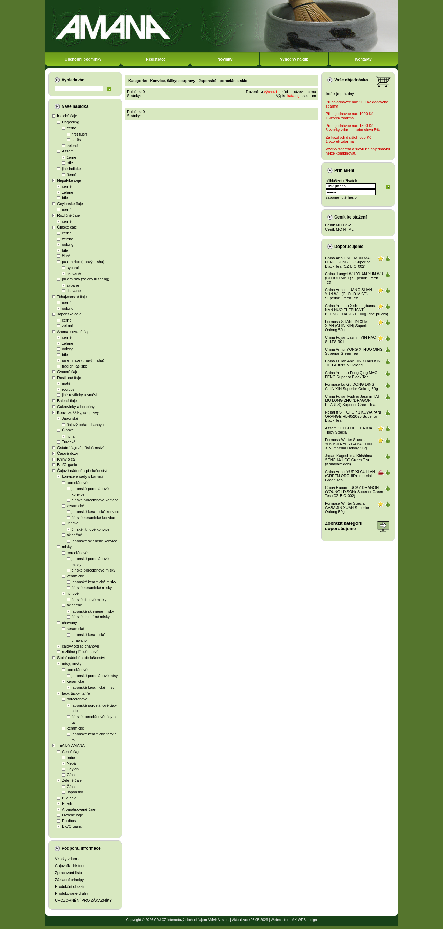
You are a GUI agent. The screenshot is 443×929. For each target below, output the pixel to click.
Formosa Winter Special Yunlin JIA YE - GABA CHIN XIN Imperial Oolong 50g (348, 444)
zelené (72, 145)
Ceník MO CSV (338, 225)
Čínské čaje (67, 227)
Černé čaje (71, 752)
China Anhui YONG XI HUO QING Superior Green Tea (354, 351)
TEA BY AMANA (71, 745)
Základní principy (69, 879)
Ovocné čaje (67, 372)
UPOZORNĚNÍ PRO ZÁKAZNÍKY (83, 900)
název (298, 92)
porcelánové (77, 483)
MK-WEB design (304, 920)
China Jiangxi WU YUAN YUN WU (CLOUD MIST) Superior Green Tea (354, 278)
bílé (70, 163)
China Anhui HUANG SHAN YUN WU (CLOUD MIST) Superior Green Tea (348, 294)
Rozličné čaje (68, 215)
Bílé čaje (69, 798)
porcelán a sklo (233, 80)
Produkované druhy (71, 893)
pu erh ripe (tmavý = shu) (83, 262)
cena (312, 92)
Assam (68, 151)
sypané (73, 268)
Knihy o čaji (66, 459)
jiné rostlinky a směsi (79, 395)
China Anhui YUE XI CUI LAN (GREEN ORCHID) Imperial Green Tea (350, 476)
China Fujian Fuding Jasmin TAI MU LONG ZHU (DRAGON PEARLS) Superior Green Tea (352, 400)
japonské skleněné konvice (94, 541)
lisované (74, 273)
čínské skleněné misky (91, 617)
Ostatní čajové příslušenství (80, 448)
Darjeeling (70, 122)
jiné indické (71, 169)
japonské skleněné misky (93, 611)
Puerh (67, 803)
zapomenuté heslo (341, 197)
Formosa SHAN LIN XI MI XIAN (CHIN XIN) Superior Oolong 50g (347, 325)
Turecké (68, 442)
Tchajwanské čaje (72, 297)
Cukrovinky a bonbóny (76, 407)
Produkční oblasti (69, 886)
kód (285, 92)
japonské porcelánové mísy (95, 675)
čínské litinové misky (89, 599)
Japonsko (75, 792)
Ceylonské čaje (70, 204)
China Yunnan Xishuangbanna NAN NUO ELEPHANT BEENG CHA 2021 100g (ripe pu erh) (356, 310)
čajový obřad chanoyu (85, 424)
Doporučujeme (348, 246)
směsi (77, 140)
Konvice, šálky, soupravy (78, 412)
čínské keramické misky (92, 588)
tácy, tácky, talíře (76, 693)
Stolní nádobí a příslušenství (81, 658)
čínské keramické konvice (93, 517)
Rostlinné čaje (69, 377)
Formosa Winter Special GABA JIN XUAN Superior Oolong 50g (347, 507)
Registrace (155, 59)
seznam (309, 96)
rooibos (68, 389)
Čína (71, 775)
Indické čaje (67, 116)
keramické (75, 506)
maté (66, 383)
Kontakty (363, 59)
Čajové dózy (67, 453)
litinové (73, 523)
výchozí (270, 92)
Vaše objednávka (351, 79)
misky (67, 547)
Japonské (70, 418)
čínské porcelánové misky (93, 570)
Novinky (225, 59)
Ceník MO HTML (339, 229)
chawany (69, 623)
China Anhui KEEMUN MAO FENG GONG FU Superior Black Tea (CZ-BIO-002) (349, 262)
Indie (71, 757)
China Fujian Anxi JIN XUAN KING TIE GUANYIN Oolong (354, 363)
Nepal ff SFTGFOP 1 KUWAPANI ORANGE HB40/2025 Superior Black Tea (353, 416)
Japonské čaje (69, 314)
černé (71, 128)
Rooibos (69, 821)
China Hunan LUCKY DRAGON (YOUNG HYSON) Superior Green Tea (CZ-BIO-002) (354, 491)
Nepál (72, 763)
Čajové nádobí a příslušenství (82, 470)
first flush (79, 134)
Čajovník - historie (70, 866)
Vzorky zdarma (67, 859)
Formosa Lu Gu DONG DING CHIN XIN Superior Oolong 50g (351, 386)
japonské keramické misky (94, 582)
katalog (293, 96)
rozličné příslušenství (80, 652)
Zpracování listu (68, 873)
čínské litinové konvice (90, 529)
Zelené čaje (72, 780)
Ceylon (73, 769)
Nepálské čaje (69, 180)
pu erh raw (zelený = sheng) (85, 279)
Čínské (68, 430)
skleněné (74, 535)
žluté (66, 256)
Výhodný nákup (294, 59)
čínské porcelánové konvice (95, 500)
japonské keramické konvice (95, 512)
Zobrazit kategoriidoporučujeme (343, 526)
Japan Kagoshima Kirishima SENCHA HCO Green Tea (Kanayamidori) (348, 460)
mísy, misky (72, 663)
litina (71, 436)
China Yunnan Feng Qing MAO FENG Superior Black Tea (351, 375)
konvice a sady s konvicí (82, 476)
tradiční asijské (74, 366)
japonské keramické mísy (93, 687)
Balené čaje (67, 401)
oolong (67, 244)
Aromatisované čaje (74, 331)
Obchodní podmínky (83, 59)
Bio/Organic (67, 465)
